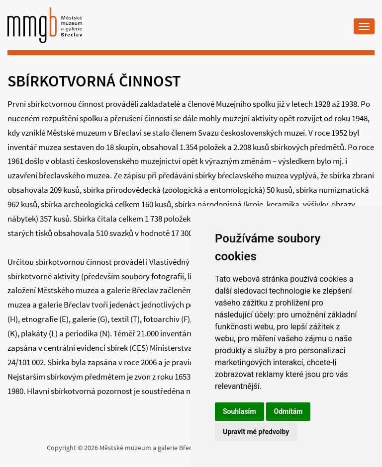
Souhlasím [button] (239, 411)
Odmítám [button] (288, 411)
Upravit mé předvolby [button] (256, 432)
